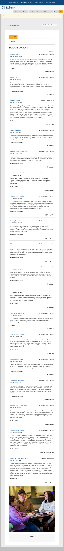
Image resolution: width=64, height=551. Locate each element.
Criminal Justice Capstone (17, 430)
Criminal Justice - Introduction (18, 152)
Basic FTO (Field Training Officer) (19, 458)
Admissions (25, 12)
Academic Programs (18, 12)
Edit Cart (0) (46, 25)
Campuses (56, 12)
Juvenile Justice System (17, 335)
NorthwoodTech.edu (51, 2)
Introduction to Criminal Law (18, 173)
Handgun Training (15, 101)
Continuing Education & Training (46, 12)
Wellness (12, 244)
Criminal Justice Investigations (19, 290)
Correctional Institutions (17, 313)
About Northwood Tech (26, 2)
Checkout (53, 25)
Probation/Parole (15, 54)
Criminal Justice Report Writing (19, 405)
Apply (61, 12)
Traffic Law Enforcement (17, 381)
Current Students (13, 2)
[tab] (13, 37)
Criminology (13, 77)
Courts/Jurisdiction (15, 130)
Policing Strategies (15, 221)
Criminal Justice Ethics (16, 359)
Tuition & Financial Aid (33, 12)
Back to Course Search (13, 26)
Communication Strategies (17, 196)
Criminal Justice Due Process (18, 267)
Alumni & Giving (39, 2)
